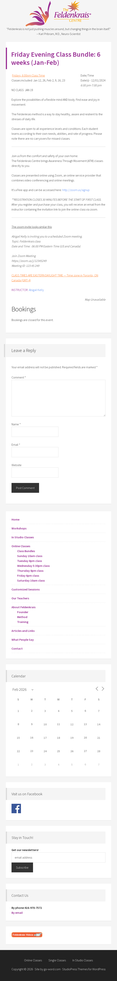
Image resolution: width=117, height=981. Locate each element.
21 (98, 738)
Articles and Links (23, 631)
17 (45, 738)
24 (45, 751)
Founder (22, 612)
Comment (19, 377)
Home (15, 519)
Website (17, 465)
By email (17, 912)
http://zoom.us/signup (76, 190)
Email (16, 444)
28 (98, 751)
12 (71, 724)
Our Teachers (20, 598)
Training (22, 622)
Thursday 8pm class (30, 571)
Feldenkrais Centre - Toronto (58, 13)
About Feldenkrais (23, 607)
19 (71, 738)
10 (45, 724)
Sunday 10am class (29, 556)
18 (58, 738)
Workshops (19, 528)
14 (98, 724)
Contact (17, 648)
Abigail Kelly (36, 290)
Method (22, 617)
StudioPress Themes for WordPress (83, 969)
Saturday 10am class (31, 580)
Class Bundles (26, 551)
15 (18, 738)
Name (16, 424)
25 (58, 751)
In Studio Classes (23, 537)
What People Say (23, 639)
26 (71, 751)
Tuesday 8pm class (29, 561)
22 (18, 751)
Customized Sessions (26, 589)
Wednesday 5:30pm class (33, 566)
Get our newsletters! (25, 850)
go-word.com (52, 969)
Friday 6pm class (28, 575)
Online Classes (21, 546)
